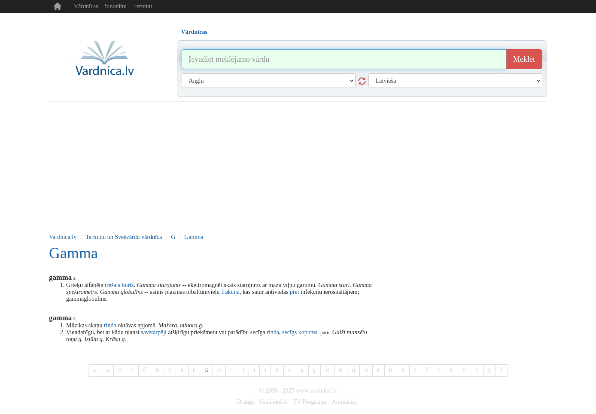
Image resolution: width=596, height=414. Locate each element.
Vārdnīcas (86, 6)
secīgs (289, 332)
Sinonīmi (116, 6)
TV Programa (309, 402)
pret (294, 292)
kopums (307, 332)
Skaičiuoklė (273, 402)
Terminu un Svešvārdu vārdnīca (123, 237)
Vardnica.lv (62, 237)
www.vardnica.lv (316, 390)
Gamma (193, 237)
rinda (110, 325)
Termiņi (142, 6)
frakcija (230, 292)
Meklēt (524, 59)
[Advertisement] (298, 166)
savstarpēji (154, 332)
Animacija (344, 402)
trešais (112, 285)
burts (128, 285)
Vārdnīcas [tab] (194, 32)
